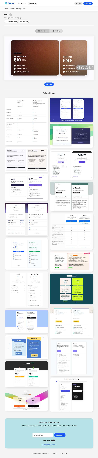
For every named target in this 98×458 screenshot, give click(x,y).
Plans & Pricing (15, 8)
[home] (9, 3)
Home (6, 8)
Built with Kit (49, 440)
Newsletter (33, 3)
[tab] (42, 31)
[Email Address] (42, 435)
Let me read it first (49, 445)
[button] (22, 3)
